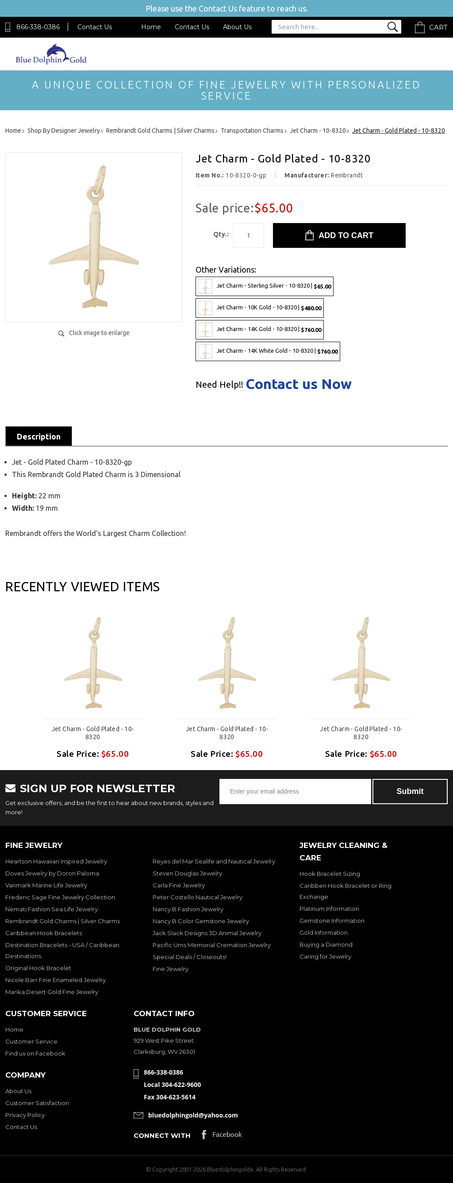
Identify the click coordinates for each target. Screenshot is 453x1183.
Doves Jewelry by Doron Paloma (52, 873)
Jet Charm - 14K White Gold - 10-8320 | (268, 351)
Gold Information (323, 932)
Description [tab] (39, 436)
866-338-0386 (38, 27)
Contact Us (94, 27)
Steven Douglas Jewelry (187, 873)
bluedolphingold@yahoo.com (193, 1115)
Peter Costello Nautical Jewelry (197, 897)
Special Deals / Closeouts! (189, 956)
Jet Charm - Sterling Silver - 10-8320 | (264, 286)
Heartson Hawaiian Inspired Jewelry (56, 861)
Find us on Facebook (35, 1053)
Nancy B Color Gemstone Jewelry (201, 921)
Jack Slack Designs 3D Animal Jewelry (207, 932)
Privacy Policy (25, 1114)
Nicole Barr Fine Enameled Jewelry (55, 979)
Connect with (162, 1135)
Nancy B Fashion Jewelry (188, 909)
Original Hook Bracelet (38, 967)
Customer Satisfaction (37, 1102)
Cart (438, 27)
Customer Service (31, 1041)
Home (151, 27)
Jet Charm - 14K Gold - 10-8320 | (259, 330)
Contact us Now (299, 384)
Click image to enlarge (99, 332)
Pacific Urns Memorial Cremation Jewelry (212, 944)
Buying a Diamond (326, 944)
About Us (237, 27)
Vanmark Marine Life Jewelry (46, 885)
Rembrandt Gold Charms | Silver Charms (62, 921)
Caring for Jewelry (325, 956)
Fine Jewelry (170, 968)
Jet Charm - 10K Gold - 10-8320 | (259, 308)
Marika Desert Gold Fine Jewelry (51, 991)
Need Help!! (219, 384)
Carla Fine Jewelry (179, 885)
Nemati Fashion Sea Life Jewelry (51, 909)
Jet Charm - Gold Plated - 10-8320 (93, 732)
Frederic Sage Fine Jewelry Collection (60, 897)
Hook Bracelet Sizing (329, 873)
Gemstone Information (332, 920)
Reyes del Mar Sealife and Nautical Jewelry (214, 861)
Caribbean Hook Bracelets (43, 932)
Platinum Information (329, 908)
